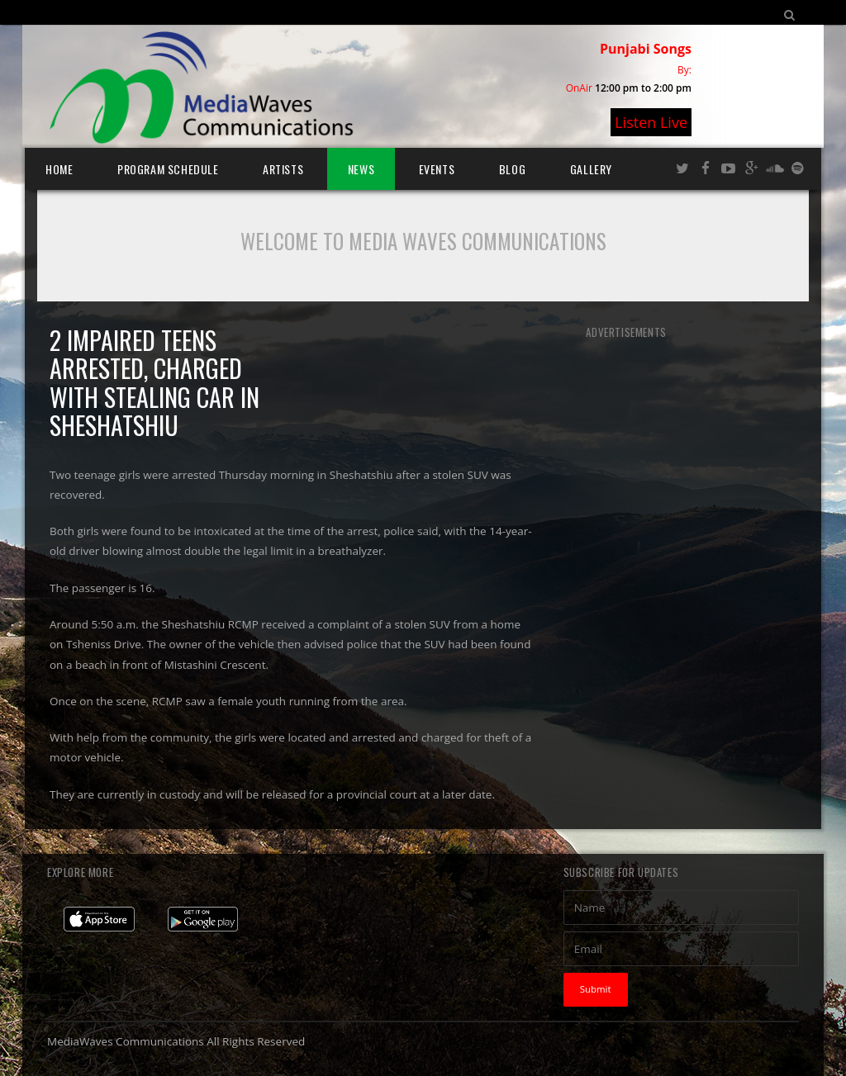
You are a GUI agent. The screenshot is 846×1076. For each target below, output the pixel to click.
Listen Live (651, 122)
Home (59, 169)
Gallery (591, 169)
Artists (283, 169)
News (361, 169)
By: (684, 70)
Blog (512, 169)
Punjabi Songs (646, 49)
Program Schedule (168, 169)
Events (437, 169)
